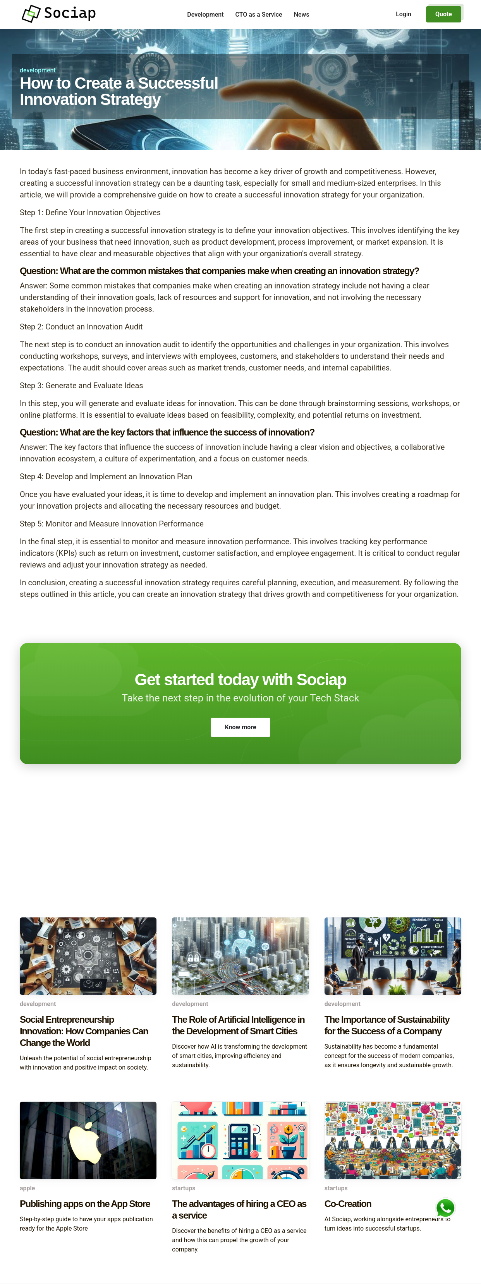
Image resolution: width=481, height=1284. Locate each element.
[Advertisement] (240, 855)
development (38, 70)
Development (205, 14)
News (301, 14)
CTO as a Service (258, 14)
